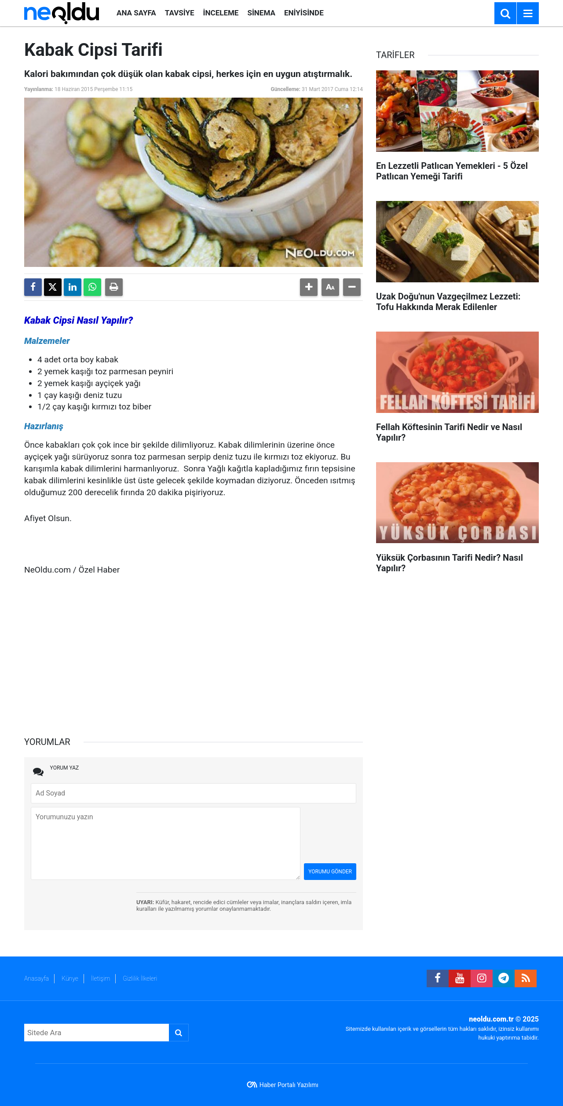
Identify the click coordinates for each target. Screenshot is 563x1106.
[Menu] (528, 13)
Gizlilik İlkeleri (140, 978)
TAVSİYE (179, 12)
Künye (70, 978)
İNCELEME (221, 12)
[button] (309, 287)
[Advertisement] (193, 651)
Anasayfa (36, 978)
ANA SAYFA (136, 12)
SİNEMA (261, 12)
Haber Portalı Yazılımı (289, 1084)
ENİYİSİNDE (304, 12)
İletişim (100, 978)
